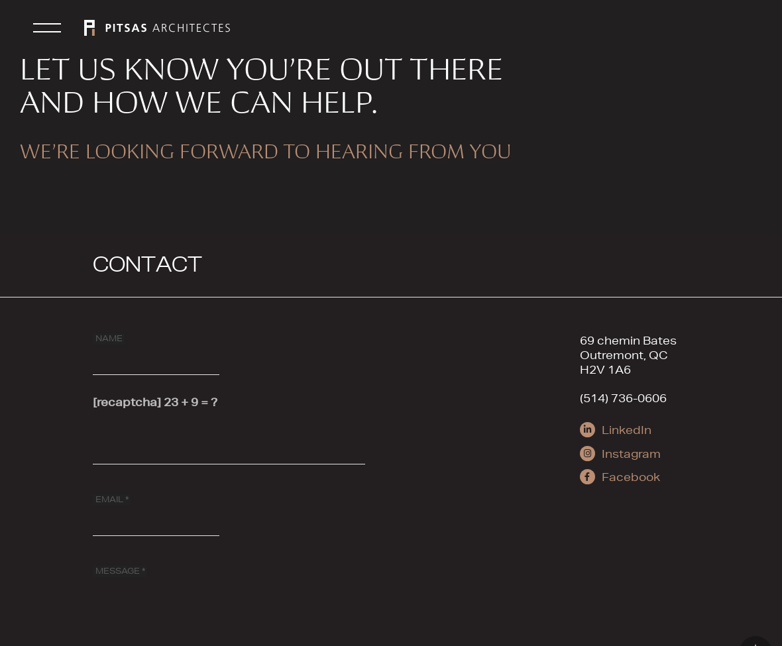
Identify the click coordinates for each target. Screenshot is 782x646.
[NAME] (156, 349)
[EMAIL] (156, 510)
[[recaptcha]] (229, 438)
